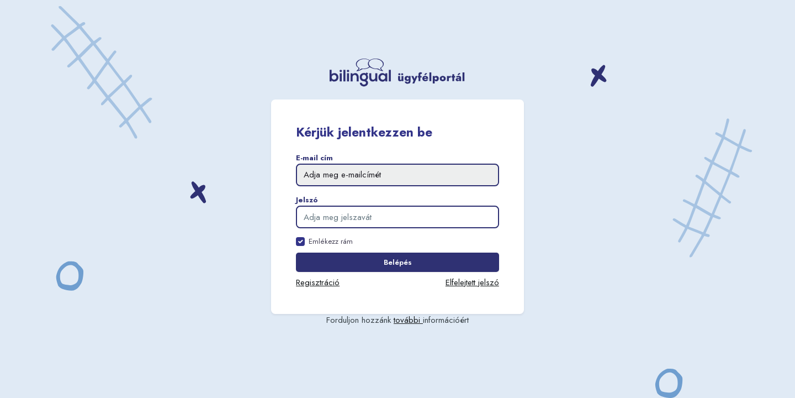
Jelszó (307, 200)
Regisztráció (318, 282)
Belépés (398, 262)
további (408, 320)
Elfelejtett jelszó (472, 282)
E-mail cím (314, 158)
